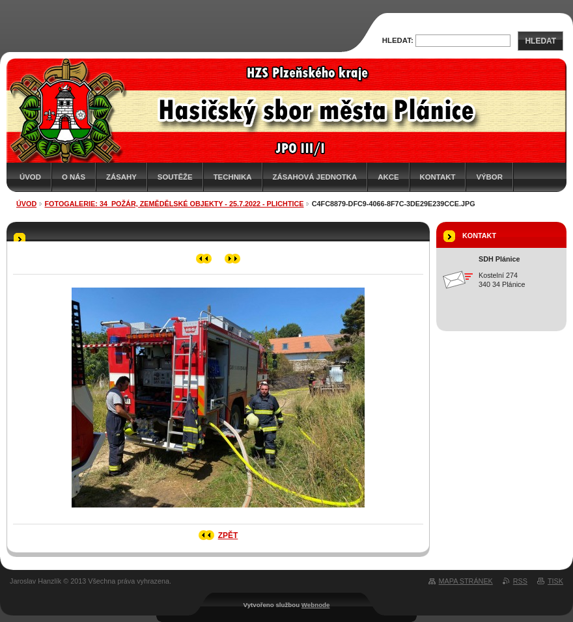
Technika (233, 177)
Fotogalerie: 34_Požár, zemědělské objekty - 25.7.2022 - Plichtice (174, 204)
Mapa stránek (466, 581)
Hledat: (397, 40)
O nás (73, 177)
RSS (520, 581)
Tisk (555, 581)
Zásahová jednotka (315, 177)
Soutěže (175, 177)
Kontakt (438, 177)
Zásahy (121, 177)
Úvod (30, 177)
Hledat (540, 41)
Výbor (489, 177)
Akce (388, 177)
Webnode (315, 604)
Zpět (228, 535)
